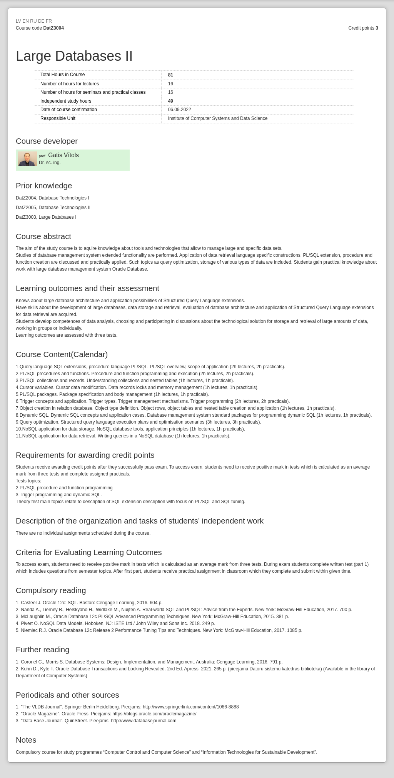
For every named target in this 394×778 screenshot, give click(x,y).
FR (49, 21)
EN (25, 21)
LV (18, 21)
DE (41, 21)
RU (33, 21)
